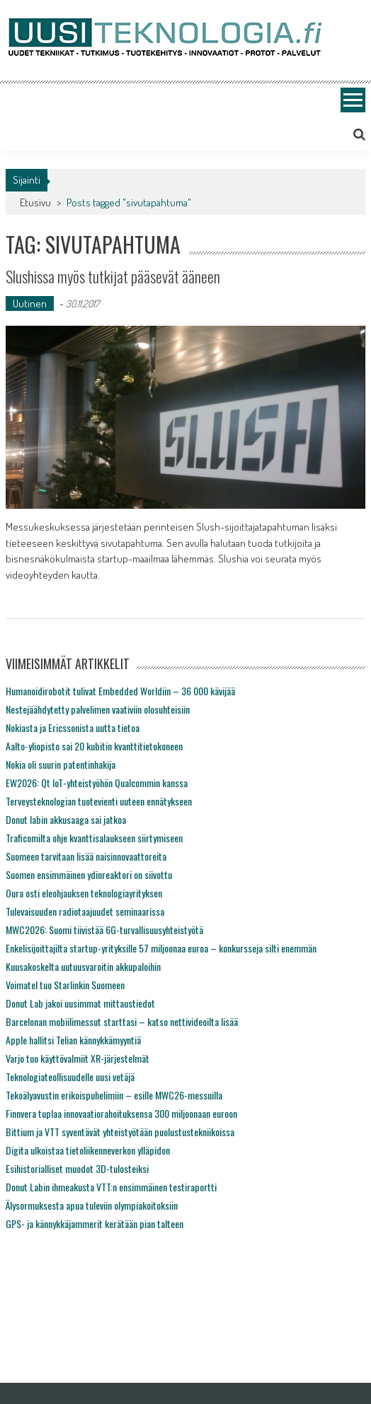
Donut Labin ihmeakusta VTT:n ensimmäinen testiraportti (111, 1186)
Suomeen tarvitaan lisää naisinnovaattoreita (86, 856)
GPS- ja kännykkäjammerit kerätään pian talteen (94, 1223)
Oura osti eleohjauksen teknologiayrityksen (84, 892)
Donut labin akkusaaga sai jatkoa (66, 819)
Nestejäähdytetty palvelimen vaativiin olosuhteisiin (98, 709)
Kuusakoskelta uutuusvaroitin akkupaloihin (83, 966)
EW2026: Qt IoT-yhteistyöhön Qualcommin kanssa (97, 782)
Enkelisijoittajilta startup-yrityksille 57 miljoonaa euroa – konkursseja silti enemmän (161, 947)
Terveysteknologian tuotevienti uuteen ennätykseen (99, 801)
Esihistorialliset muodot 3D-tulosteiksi (77, 1168)
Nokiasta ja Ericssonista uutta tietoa (72, 727)
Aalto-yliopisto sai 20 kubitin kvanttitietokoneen (94, 745)
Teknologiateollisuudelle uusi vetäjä (70, 1076)
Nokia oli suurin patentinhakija (60, 764)
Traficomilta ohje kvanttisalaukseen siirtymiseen (94, 837)
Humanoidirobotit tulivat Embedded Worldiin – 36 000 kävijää (120, 690)
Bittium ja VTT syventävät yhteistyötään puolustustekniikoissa (120, 1131)
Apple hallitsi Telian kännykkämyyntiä (73, 1039)
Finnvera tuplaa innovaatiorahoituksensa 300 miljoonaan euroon (121, 1113)
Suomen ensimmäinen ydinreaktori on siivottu (89, 874)
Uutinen (30, 303)
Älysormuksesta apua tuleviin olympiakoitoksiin (92, 1205)
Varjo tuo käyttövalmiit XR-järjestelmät (77, 1058)
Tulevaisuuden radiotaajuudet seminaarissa (85, 911)
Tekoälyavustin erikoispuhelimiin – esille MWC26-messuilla (114, 1094)
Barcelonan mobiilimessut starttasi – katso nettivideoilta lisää (122, 1021)
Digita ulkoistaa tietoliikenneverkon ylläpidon (88, 1150)
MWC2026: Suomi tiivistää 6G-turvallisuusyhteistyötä (104, 929)
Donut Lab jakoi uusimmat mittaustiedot (80, 1003)
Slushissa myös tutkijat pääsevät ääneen (113, 276)
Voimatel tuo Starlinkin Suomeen (65, 984)
